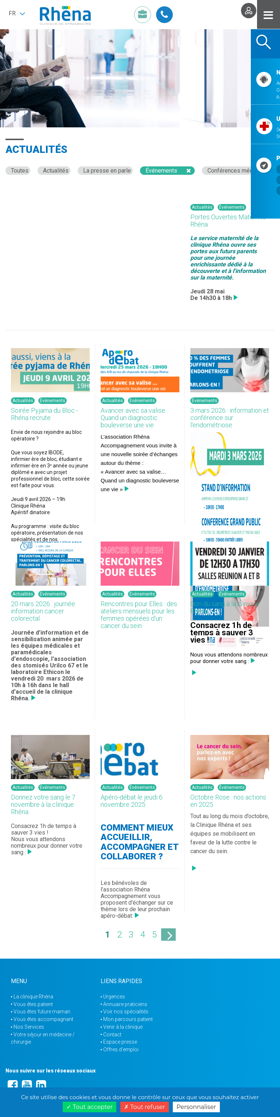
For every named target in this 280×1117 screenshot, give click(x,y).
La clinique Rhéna (33, 996)
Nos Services (28, 1027)
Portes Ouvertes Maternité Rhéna (228, 220)
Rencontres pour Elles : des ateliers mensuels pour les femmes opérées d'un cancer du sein (139, 614)
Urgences (114, 996)
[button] (17, 13)
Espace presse (120, 1042)
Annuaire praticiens (125, 1004)
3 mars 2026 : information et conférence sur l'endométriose (229, 418)
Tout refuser (144, 1106)
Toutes (19, 170)
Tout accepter (89, 1106)
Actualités (56, 170)
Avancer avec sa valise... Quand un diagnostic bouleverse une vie (134, 418)
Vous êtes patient (33, 1004)
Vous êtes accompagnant (43, 1019)
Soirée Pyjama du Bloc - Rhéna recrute (44, 414)
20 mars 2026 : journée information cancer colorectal (43, 611)
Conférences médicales (237, 170)
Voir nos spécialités (125, 1011)
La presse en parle (107, 170)
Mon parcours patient (128, 1019)
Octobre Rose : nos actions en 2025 (228, 800)
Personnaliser (196, 1106)
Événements (161, 170)
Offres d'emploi (121, 1049)
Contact (112, 1034)
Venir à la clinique (123, 1027)
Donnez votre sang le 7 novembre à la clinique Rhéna (43, 804)
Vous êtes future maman (41, 1011)
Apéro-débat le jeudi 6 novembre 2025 (132, 800)
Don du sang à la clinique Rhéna (224, 607)
